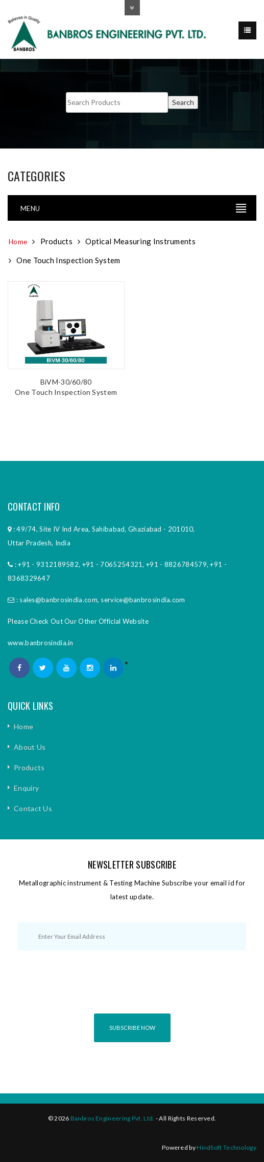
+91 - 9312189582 (48, 564)
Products (29, 767)
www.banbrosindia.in (41, 643)
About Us (29, 747)
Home (18, 242)
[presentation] (132, 991)
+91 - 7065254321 (112, 564)
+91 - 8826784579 (176, 564)
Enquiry (26, 788)
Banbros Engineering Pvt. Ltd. (112, 1118)
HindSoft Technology (226, 1147)
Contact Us (33, 808)
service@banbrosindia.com (143, 600)
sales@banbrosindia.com (58, 600)
